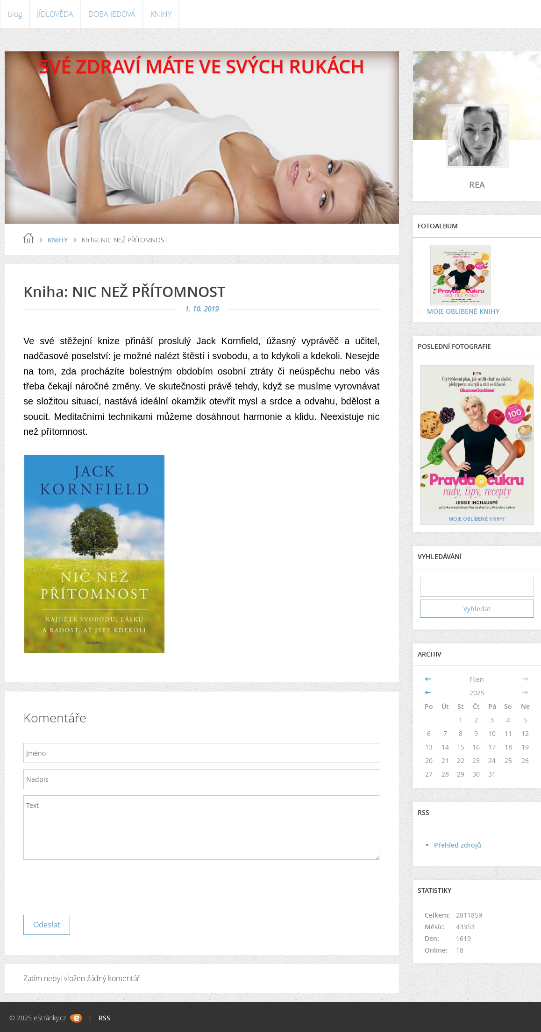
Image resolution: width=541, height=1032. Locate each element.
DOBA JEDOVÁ (111, 14)
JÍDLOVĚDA (55, 14)
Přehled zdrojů (457, 845)
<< (429, 679)
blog (14, 14)
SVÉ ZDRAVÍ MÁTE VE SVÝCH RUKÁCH (201, 66)
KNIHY (160, 14)
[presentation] (94, 885)
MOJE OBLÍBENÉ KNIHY (463, 311)
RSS (104, 1017)
